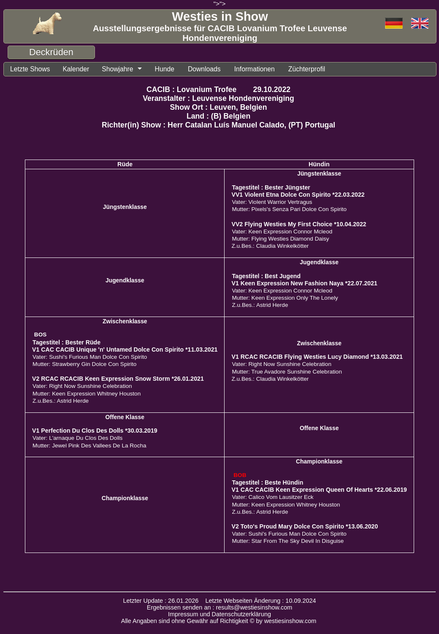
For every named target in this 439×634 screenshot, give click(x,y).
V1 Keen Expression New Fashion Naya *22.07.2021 (304, 283)
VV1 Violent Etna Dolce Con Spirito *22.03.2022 (297, 194)
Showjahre (117, 69)
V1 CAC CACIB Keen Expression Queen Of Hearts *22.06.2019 (318, 489)
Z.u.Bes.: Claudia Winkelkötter (270, 246)
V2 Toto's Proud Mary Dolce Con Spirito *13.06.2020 (304, 526)
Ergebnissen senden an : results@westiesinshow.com (220, 607)
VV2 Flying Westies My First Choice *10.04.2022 (298, 224)
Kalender (75, 69)
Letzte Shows (29, 69)
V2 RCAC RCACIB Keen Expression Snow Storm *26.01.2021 (118, 378)
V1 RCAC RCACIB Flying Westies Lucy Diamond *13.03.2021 (317, 356)
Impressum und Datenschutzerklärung (219, 614)
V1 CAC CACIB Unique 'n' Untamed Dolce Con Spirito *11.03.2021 (124, 349)
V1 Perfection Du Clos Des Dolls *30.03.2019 (94, 430)
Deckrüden (51, 52)
